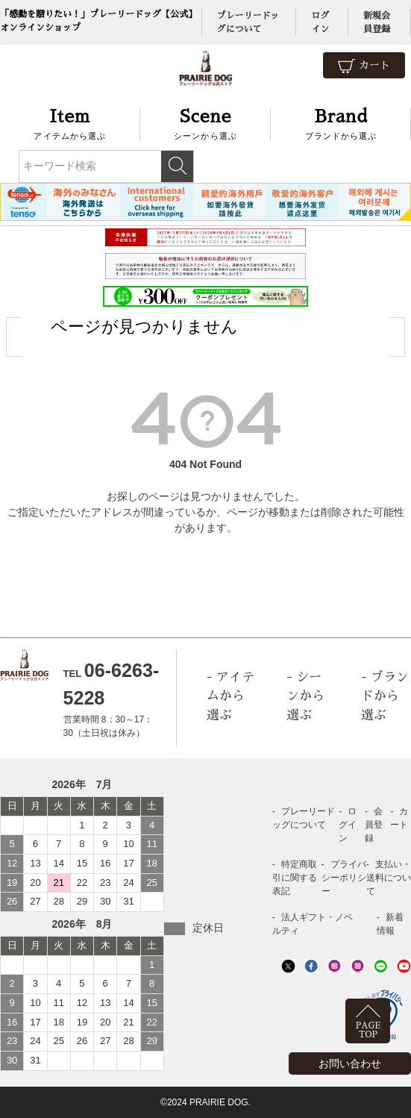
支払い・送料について (388, 877)
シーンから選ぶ (206, 122)
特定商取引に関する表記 (294, 877)
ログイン (348, 824)
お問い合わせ (350, 1063)
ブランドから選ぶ (341, 122)
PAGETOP (368, 1030)
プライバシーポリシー (343, 877)
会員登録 (374, 824)
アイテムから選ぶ (70, 122)
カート (364, 66)
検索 (177, 166)
